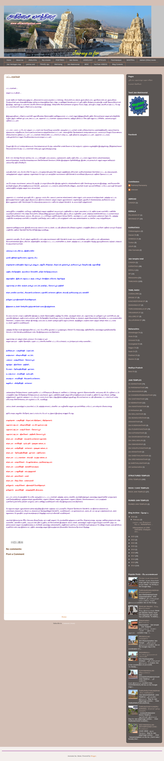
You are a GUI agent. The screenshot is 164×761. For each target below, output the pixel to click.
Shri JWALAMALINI (135, 440)
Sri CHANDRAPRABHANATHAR (140, 395)
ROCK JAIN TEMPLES (136, 492)
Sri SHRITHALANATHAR (137, 463)
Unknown (134, 190)
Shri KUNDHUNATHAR (137, 425)
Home (9, 60)
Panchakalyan (116, 60)
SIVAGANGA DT (134, 305)
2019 (133, 549)
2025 (133, 536)
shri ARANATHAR (135, 452)
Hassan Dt (132, 235)
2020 (133, 546)
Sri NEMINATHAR (135, 403)
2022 (133, 543)
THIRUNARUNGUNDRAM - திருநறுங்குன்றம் (149, 591)
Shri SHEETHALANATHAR (138, 456)
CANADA (131, 203)
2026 (133, 517)
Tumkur (131, 242)
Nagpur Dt (132, 348)
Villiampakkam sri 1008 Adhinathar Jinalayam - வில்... (141, 530)
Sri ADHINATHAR (134, 384)
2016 (133, 559)
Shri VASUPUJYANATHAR (138, 448)
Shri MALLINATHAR (135, 414)
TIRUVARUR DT (134, 313)
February (136, 520)
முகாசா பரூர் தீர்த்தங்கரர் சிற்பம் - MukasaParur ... (142, 523)
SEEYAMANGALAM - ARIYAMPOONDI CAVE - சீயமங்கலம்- (148, 727)
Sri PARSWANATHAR (136, 388)
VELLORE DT (133, 316)
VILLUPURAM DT (135, 320)
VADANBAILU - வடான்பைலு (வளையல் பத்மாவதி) (148, 654)
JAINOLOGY (88, 60)
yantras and (30, 64)
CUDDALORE (133, 294)
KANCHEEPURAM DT (136, 301)
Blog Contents (117, 64)
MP (129, 274)
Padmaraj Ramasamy (139, 185)
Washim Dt (132, 359)
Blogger (93, 756)
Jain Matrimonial (73, 64)
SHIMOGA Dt (133, 239)
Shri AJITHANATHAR (136, 433)
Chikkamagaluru (134, 231)
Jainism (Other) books (148, 60)
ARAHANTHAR (134, 422)
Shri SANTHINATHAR (136, 399)
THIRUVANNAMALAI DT (137, 309)
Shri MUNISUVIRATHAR (137, 418)
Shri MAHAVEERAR (135, 391)
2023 (133, 540)
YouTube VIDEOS (100, 64)
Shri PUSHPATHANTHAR (137, 429)
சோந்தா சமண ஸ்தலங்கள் (148, 578)
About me (19, 60)
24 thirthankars (133, 410)
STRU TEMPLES (134, 479)
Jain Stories (73, 60)
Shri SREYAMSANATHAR (138, 459)
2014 (133, 566)
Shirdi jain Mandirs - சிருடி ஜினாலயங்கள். (148, 607)
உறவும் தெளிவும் (134, 84)
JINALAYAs (32, 60)
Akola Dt (131, 336)
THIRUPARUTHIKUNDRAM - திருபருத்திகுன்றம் (149, 692)
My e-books (46, 60)
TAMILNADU (133, 281)
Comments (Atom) (68, 623)
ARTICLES (102, 60)
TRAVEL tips (44, 64)
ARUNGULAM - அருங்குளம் (145, 638)
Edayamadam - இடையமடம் (144, 621)
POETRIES (60, 60)
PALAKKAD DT (134, 215)
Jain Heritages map (14, 64)
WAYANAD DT (133, 219)
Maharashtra (133, 278)
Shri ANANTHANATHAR (137, 406)
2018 (133, 553)
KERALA (131, 270)
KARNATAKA (133, 266)
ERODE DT (132, 298)
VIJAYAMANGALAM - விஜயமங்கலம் (147, 672)
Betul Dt (131, 371)
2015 (133, 562)
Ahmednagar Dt (134, 333)
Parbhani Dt (132, 355)
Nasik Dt (131, 351)
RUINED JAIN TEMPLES (137, 504)
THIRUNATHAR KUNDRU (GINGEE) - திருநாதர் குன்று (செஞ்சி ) (149, 709)
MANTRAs (130, 60)
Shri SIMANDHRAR (135, 444)
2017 (133, 556)
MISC (87, 64)
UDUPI (131, 246)
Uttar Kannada (133, 250)
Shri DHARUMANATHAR (137, 437)
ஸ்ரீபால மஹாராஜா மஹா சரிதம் (140, 80)
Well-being (58, 64)
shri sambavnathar (135, 467)
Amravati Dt (132, 340)
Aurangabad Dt (134, 344)
